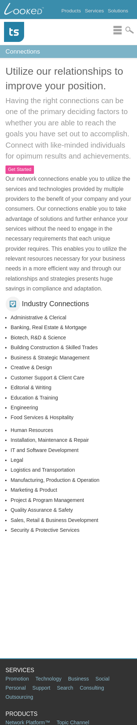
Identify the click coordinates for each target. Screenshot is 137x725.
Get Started (19, 169)
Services (94, 10)
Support (41, 688)
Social (102, 679)
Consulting (92, 688)
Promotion (17, 679)
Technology (48, 679)
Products (71, 10)
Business (78, 679)
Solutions (118, 10)
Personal (15, 688)
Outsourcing (19, 697)
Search (65, 688)
